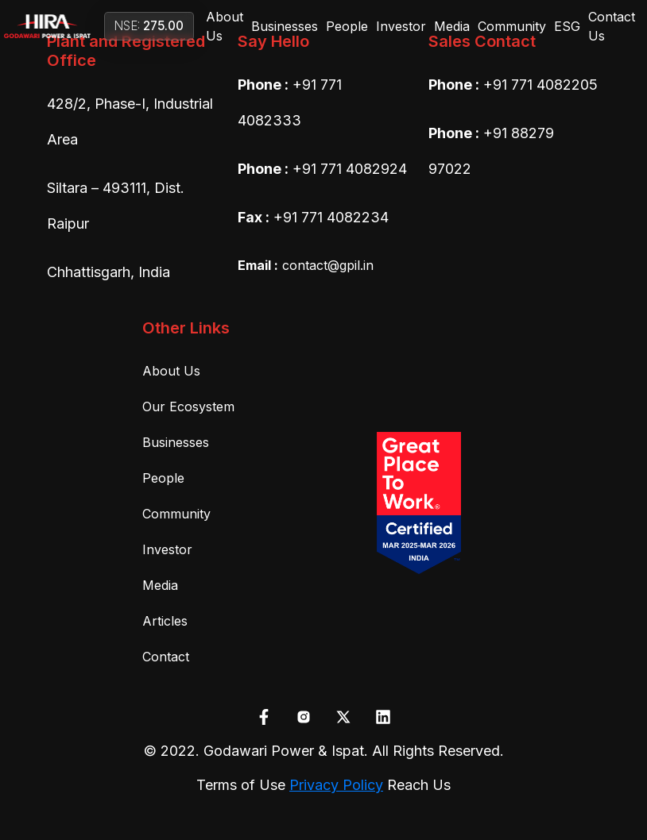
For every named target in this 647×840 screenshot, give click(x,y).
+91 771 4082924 (350, 168)
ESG (567, 26)
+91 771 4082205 (540, 84)
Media (452, 26)
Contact (165, 657)
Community (512, 26)
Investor (401, 26)
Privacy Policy (336, 784)
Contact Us (611, 26)
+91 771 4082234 (331, 217)
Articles (165, 621)
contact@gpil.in (306, 265)
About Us (224, 26)
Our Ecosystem (188, 406)
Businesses (284, 26)
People (347, 26)
